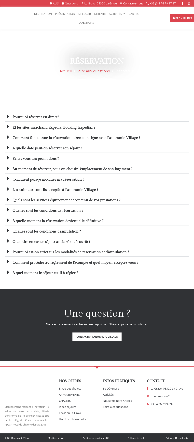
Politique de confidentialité (96, 438)
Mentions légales (56, 438)
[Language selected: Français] (158, 18)
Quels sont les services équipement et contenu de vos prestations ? (66, 200)
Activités (117, 14)
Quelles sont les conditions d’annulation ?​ (47, 231)
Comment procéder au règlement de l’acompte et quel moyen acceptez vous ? (75, 262)
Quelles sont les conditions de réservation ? (48, 210)
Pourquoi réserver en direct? (36, 117)
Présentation (65, 14)
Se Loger (84, 14)
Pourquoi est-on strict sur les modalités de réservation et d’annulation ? (71, 252)
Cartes (134, 14)
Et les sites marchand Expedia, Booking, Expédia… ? (54, 127)
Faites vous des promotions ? (36, 159)
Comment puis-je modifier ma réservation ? (48, 179)
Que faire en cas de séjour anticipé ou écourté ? (51, 242)
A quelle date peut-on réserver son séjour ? (47, 148)
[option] (150, 20)
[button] (97, 116)
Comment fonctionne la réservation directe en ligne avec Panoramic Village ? (76, 138)
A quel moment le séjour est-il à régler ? (45, 273)
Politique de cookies (137, 438)
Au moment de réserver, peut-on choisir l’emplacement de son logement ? (72, 169)
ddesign (185, 438)
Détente (100, 14)
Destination (43, 14)
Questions (86, 22)
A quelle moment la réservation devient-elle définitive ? (58, 221)
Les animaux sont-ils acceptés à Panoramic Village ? (55, 190)
